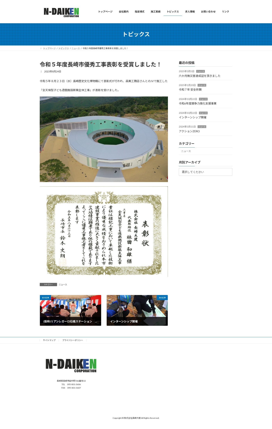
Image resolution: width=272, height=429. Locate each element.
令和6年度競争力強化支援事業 (197, 103)
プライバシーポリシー (72, 340)
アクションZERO (189, 131)
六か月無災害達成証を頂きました (199, 75)
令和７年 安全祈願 (190, 89)
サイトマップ (49, 340)
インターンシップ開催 (192, 117)
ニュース (63, 284)
